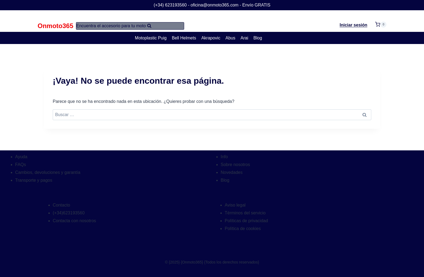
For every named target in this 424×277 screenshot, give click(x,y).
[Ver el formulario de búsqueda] (130, 26)
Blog (257, 38)
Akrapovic (210, 38)
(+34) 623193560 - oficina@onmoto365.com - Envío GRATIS (212, 5)
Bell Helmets (184, 38)
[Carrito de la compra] (380, 21)
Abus (230, 38)
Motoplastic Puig (151, 38)
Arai (244, 38)
